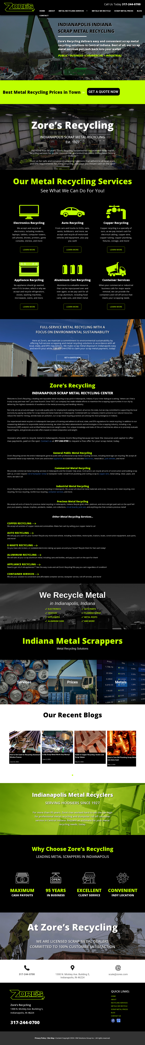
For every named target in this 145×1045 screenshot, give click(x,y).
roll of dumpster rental (37, 474)
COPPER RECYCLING (19, 523)
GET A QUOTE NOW (103, 92)
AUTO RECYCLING (18, 532)
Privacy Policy (40, 1038)
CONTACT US (116, 1016)
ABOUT (113, 1000)
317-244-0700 (131, 4)
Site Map (50, 1038)
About (52, 11)
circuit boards (72, 507)
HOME (113, 996)
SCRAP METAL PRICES (119, 1009)
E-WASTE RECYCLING (20, 545)
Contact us (46, 441)
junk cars (82, 507)
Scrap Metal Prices (123, 11)
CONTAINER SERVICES (20, 574)
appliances (58, 458)
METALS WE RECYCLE (119, 1006)
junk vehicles (110, 458)
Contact (44, 15)
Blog (139, 11)
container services (55, 492)
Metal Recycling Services (71, 11)
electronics (88, 458)
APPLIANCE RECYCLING (21, 564)
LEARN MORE (29, 249)
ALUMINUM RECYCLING (22, 554)
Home (42, 11)
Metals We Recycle (101, 11)
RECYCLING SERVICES (119, 1003)
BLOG (113, 1013)
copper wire (104, 474)
